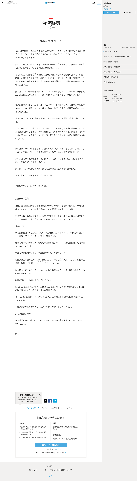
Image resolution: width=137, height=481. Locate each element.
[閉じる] (40, 395)
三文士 (105, 6)
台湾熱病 (107, 3)
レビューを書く (111, 12)
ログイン (58, 449)
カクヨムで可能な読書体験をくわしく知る (51, 452)
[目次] (99, 2)
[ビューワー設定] (93, 2)
